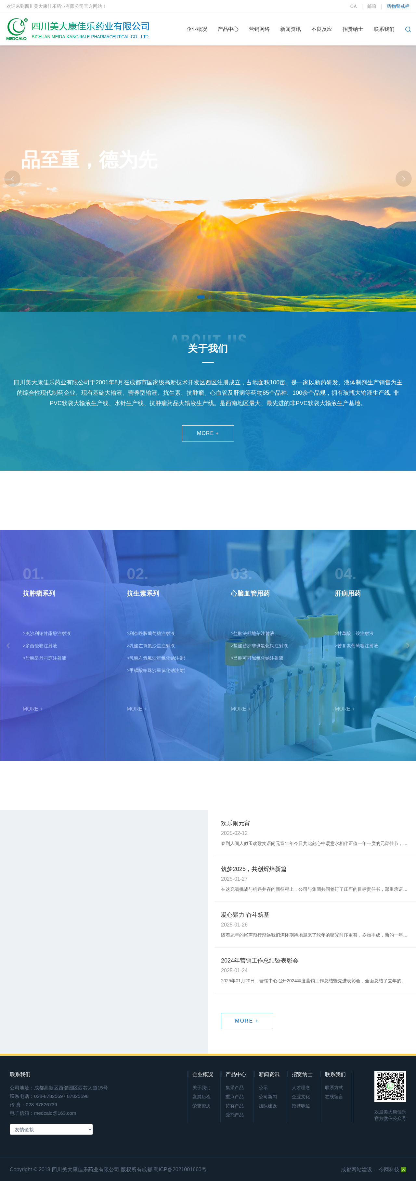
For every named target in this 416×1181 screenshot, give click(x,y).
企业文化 (301, 1096)
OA (353, 6)
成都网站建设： (359, 1169)
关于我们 (201, 1087)
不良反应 (321, 29)
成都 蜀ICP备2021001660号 (174, 1169)
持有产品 (235, 1105)
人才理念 (301, 1087)
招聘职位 (301, 1105)
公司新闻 (268, 1096)
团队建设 (268, 1105)
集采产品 (235, 1087)
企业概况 (197, 29)
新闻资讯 (290, 29)
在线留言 (334, 1096)
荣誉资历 (201, 1105)
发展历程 (201, 1096)
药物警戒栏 (398, 6)
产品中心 (228, 29)
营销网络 (259, 29)
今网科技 (392, 1169)
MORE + (208, 433)
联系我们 (384, 29)
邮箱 (371, 6)
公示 (263, 1087)
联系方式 (334, 1087)
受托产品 (235, 1114)
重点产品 (235, 1096)
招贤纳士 (353, 29)
